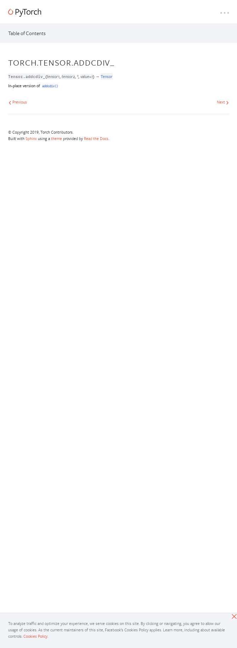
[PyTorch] (24, 13)
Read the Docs (96, 138)
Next (223, 102)
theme (56, 138)
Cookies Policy (35, 636)
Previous (18, 102)
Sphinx (31, 138)
